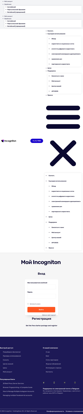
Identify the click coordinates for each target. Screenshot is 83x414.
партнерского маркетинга (61, 64)
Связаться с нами (58, 76)
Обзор (54, 39)
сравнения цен (57, 59)
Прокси (50, 95)
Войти (41, 310)
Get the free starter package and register (41, 325)
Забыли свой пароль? (49, 315)
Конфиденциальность (55, 411)
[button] (63, 135)
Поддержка (52, 71)
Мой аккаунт (8, 1)
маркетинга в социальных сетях (63, 44)
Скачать (50, 31)
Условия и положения (74, 411)
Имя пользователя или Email (37, 282)
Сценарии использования (56, 34)
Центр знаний (56, 86)
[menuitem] (43, 4)
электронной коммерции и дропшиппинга (66, 54)
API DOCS (55, 91)
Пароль (30, 292)
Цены (49, 68)
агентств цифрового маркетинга (63, 49)
